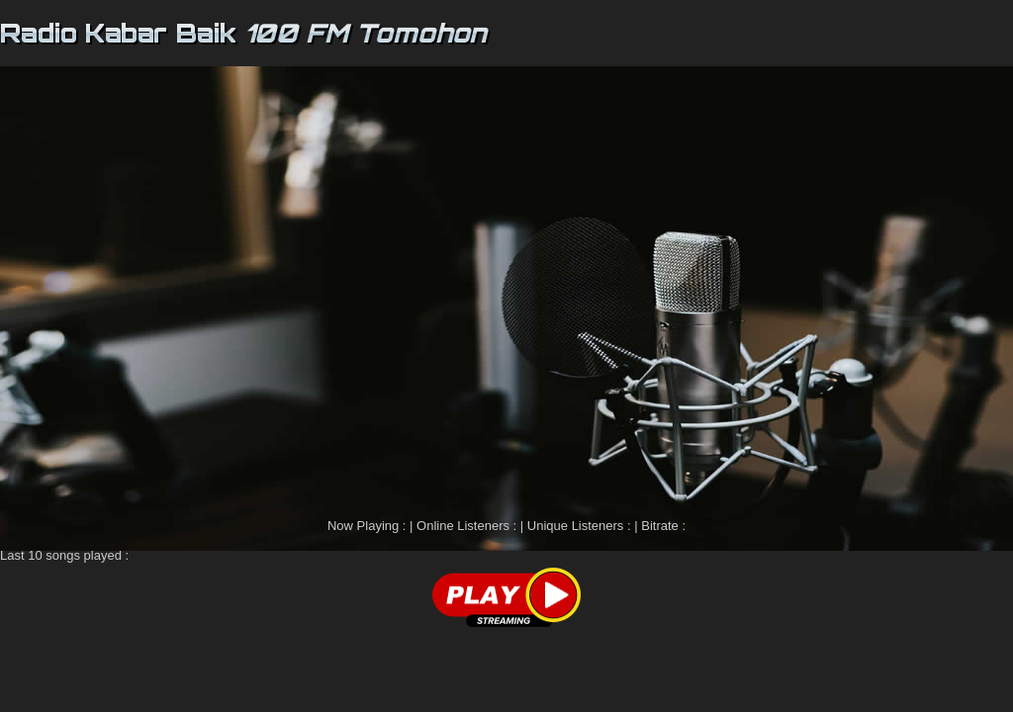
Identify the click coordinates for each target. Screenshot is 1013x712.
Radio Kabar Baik (118, 32)
